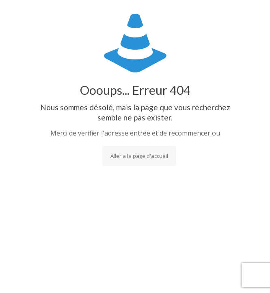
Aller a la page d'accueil (139, 156)
